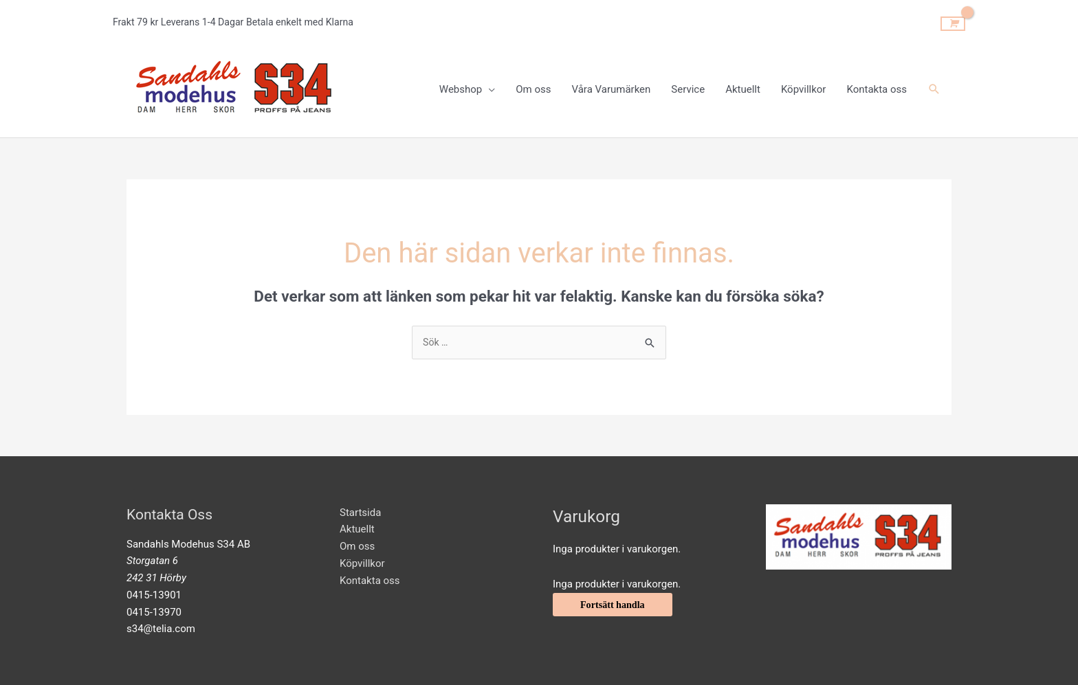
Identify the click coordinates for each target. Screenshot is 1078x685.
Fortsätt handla (614, 603)
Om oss (357, 545)
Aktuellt (357, 528)
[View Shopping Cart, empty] (952, 20)
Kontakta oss (370, 579)
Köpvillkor (362, 562)
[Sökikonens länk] (934, 86)
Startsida (360, 511)
